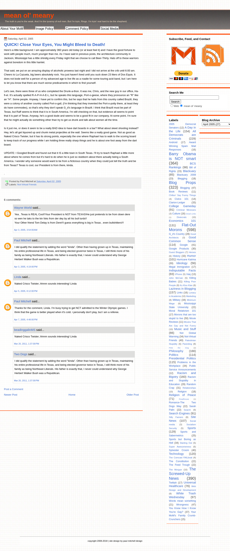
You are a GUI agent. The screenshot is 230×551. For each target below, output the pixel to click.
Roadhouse (184, 399)
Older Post (133, 394)
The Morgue (175, 469)
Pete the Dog (179, 348)
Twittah (173, 482)
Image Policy (44, 28)
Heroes (192, 252)
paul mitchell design (132, 541)
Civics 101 (181, 199)
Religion (182, 391)
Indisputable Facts (182, 270)
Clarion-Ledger (177, 202)
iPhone (178, 274)
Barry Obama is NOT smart (182, 156)
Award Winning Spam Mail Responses (182, 146)
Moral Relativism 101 (182, 310)
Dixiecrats (182, 217)
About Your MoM (11, 28)
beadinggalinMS (24, 329)
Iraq (188, 274)
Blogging (185, 188)
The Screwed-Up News (182, 474)
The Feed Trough (179, 464)
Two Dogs (20, 354)
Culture (176, 213)
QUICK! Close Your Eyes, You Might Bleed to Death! (54, 44)
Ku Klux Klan (186, 285)
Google (184, 245)
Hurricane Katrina (186, 259)
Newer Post (10, 394)
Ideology (181, 263)
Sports (191, 428)
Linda (17, 277)
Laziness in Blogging (182, 288)
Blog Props (182, 182)
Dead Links (191, 214)
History (176, 256)
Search (187, 410)
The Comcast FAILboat (180, 457)
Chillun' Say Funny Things (182, 195)
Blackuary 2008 (186, 174)
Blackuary (189, 171)
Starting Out (186, 443)
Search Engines (179, 413)
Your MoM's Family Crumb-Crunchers (182, 516)
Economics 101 (182, 220)
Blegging (182, 178)
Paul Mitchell (22, 240)
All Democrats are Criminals (182, 135)
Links (180, 292)
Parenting (187, 344)
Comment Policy (77, 28)
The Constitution (179, 461)
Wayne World (23, 207)
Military (176, 300)
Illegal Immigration (179, 267)
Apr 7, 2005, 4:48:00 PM (25, 319)
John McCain (176, 278)
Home (72, 394)
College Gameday (182, 206)
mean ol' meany (29, 15)
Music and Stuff (185, 329)
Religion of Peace (182, 395)
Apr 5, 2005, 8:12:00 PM (25, 291)
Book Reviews (178, 191)
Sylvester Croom (179, 450)
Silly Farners (176, 417)
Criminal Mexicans (186, 210)
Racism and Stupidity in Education (182, 381)
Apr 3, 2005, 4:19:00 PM (25, 267)
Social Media (109, 28)
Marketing (191, 296)
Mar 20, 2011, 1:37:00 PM (26, 344)
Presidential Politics (182, 358)
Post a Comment (13, 389)
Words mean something (182, 501)
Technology (176, 453)
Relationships (189, 388)
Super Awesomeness (180, 446)
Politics (173, 354)
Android (173, 142)
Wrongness (182, 504)
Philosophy (176, 351)
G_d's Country (177, 234)
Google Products (179, 248)
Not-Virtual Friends (26, 184)
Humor (191, 255)
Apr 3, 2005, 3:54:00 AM (25, 230)
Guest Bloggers (176, 252)
